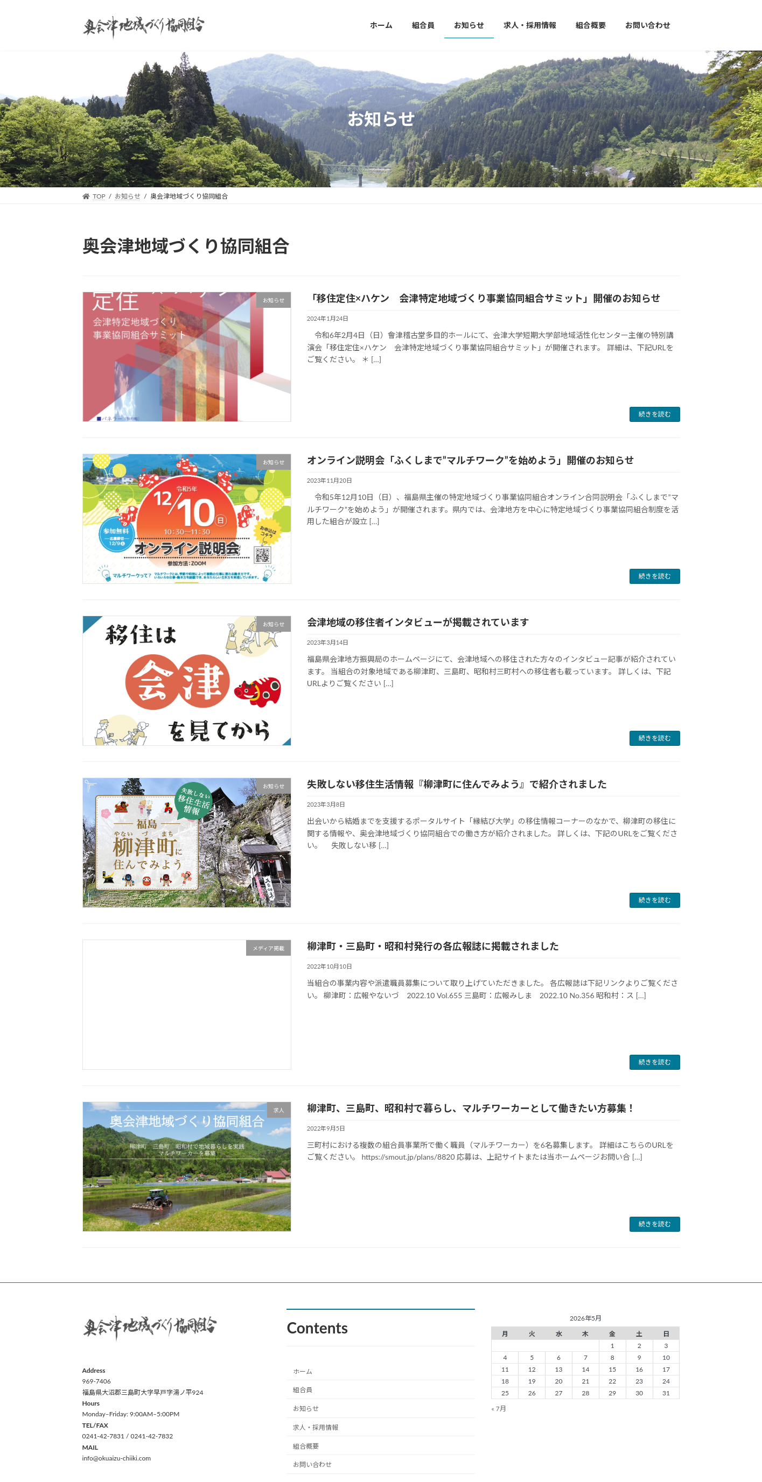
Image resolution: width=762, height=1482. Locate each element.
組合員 (302, 1390)
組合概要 (306, 1446)
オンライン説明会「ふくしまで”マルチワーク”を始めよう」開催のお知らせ (470, 460)
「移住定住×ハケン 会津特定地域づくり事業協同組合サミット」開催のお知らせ (484, 298)
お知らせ (306, 1409)
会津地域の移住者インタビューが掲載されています (418, 622)
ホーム (302, 1371)
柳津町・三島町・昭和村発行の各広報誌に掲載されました (433, 946)
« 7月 (498, 1409)
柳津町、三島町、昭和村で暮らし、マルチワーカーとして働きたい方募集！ (471, 1108)
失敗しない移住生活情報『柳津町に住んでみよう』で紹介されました (457, 784)
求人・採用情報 (315, 1427)
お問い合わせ (312, 1464)
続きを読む (655, 414)
